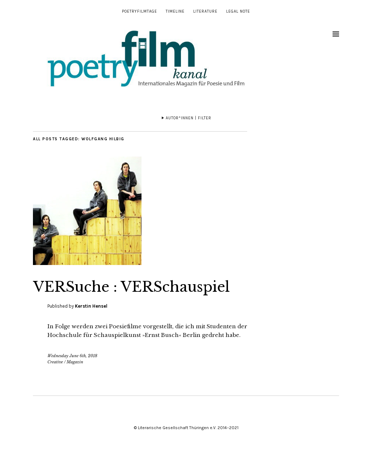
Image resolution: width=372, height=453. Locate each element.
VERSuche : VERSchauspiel (139, 286)
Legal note (238, 11)
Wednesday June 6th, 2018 (72, 355)
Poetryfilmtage (139, 11)
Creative (55, 361)
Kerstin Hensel (91, 306)
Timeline (175, 11)
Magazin (75, 361)
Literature (205, 11)
